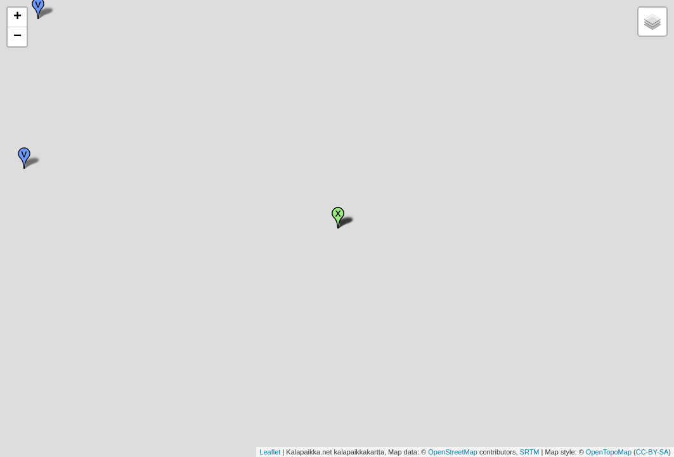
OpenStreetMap (452, 452)
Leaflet (269, 452)
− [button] (17, 36)
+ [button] (17, 17)
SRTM (530, 452)
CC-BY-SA (652, 452)
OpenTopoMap (609, 452)
